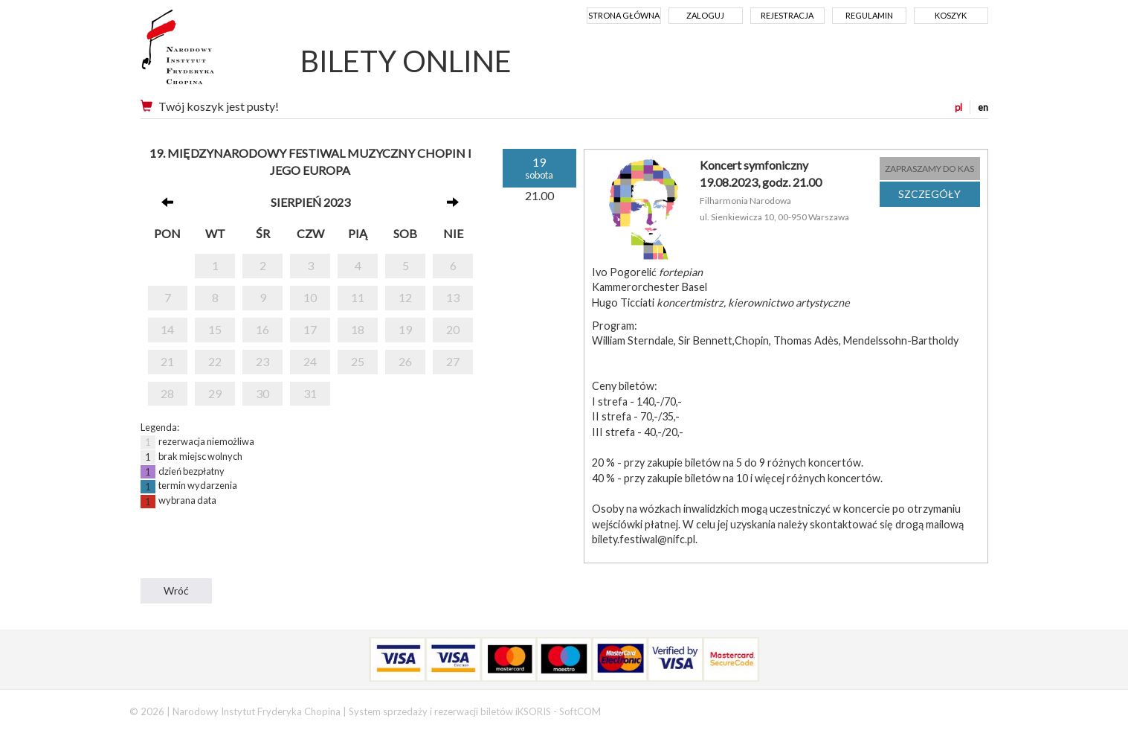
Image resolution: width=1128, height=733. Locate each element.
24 (310, 361)
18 (357, 329)
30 (262, 393)
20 (453, 329)
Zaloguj (705, 15)
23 (262, 361)
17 (310, 329)
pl (958, 107)
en (983, 107)
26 (405, 361)
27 (453, 361)
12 (405, 297)
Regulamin (869, 15)
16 (262, 329)
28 (167, 393)
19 (405, 329)
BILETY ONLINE (406, 61)
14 (167, 329)
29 (215, 393)
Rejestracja (787, 15)
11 (357, 297)
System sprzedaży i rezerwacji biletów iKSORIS (450, 711)
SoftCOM (580, 711)
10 (310, 297)
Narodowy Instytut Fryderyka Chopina (206, 52)
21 (167, 361)
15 (215, 329)
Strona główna (624, 15)
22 (215, 361)
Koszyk (951, 15)
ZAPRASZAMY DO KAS (929, 168)
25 (357, 361)
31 (310, 393)
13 (453, 297)
